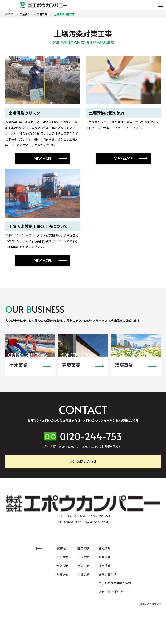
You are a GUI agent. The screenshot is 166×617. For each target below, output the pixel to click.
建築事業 (62, 566)
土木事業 (62, 557)
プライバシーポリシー (112, 591)
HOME (9, 14)
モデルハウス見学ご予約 (115, 583)
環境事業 (42, 14)
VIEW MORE (43, 158)
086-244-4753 (73, 522)
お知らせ (104, 557)
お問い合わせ (107, 574)
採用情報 (104, 566)
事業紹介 (25, 14)
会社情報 (104, 548)
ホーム (39, 548)
